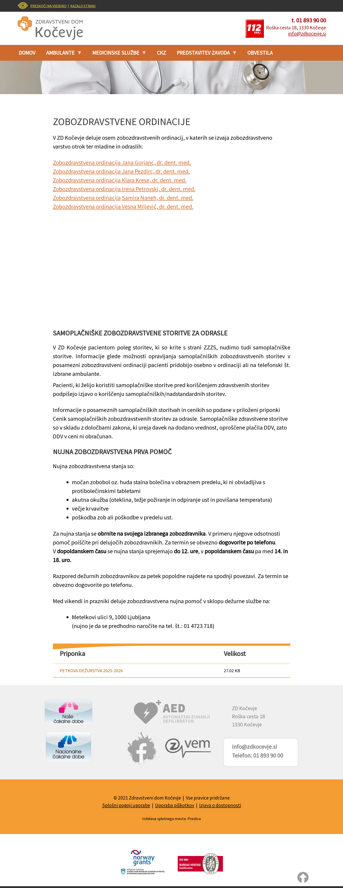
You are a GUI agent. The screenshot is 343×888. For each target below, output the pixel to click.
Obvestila (260, 52)
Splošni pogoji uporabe (126, 805)
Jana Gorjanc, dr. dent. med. (156, 162)
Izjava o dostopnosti (220, 805)
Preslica (194, 818)
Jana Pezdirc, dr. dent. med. (155, 171)
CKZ (161, 52)
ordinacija (108, 162)
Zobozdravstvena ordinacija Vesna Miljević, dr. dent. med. (123, 206)
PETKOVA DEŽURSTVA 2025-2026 (91, 670)
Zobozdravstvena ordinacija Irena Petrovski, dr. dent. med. (124, 189)
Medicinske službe (117, 54)
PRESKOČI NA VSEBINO (48, 6)
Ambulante (62, 54)
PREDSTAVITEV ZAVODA (204, 54)
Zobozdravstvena (74, 162)
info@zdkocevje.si (307, 33)
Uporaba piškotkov (174, 805)
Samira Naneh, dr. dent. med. (158, 197)
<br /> (171, 269)
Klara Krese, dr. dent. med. (154, 180)
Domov (27, 52)
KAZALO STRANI (83, 6)
